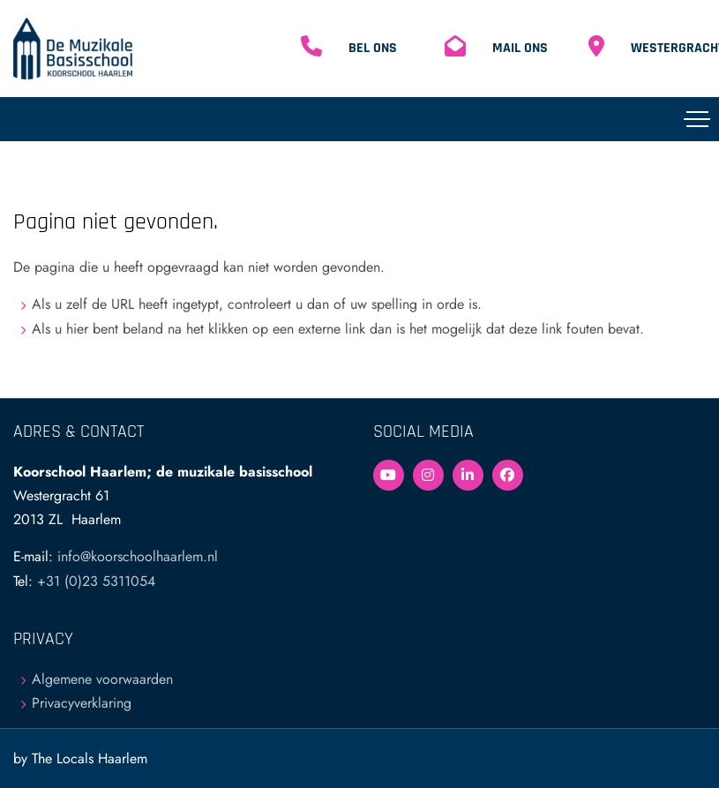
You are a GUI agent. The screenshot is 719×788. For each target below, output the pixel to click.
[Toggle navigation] (697, 119)
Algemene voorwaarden (102, 679)
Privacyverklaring (81, 703)
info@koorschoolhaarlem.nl (137, 556)
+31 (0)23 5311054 (96, 581)
